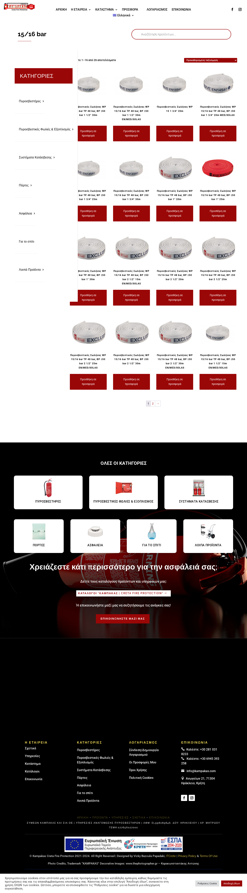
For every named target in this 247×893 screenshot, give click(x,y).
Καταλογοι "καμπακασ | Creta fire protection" (120, 593)
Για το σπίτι (26, 238)
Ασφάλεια (25, 211)
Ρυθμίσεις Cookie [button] (207, 883)
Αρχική (83, 817)
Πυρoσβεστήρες (88, 750)
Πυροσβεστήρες (30, 101)
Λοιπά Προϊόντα (30, 266)
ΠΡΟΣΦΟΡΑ (130, 9)
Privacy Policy (187, 856)
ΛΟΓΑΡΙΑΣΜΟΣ (157, 9)
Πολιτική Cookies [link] (141, 778)
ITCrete (171, 856)
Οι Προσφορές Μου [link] (142, 762)
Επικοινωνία (33, 779)
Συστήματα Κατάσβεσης (35, 156)
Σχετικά (30, 748)
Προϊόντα (100, 817)
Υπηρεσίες (32, 756)
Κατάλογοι (32, 771)
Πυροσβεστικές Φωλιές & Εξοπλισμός (44, 128)
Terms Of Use (209, 856)
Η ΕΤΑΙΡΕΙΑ (79, 9)
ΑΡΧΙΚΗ (61, 9)
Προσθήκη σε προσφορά (88, 133)
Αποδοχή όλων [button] (231, 883)
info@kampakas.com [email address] (201, 771)
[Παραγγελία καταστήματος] (210, 60)
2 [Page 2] (153, 403)
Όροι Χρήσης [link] (138, 770)
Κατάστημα (33, 764)
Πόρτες (24, 183)
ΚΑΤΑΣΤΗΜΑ (104, 9)
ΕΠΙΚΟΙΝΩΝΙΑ (181, 9)
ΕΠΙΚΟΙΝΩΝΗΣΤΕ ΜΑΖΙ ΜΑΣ (123, 618)
